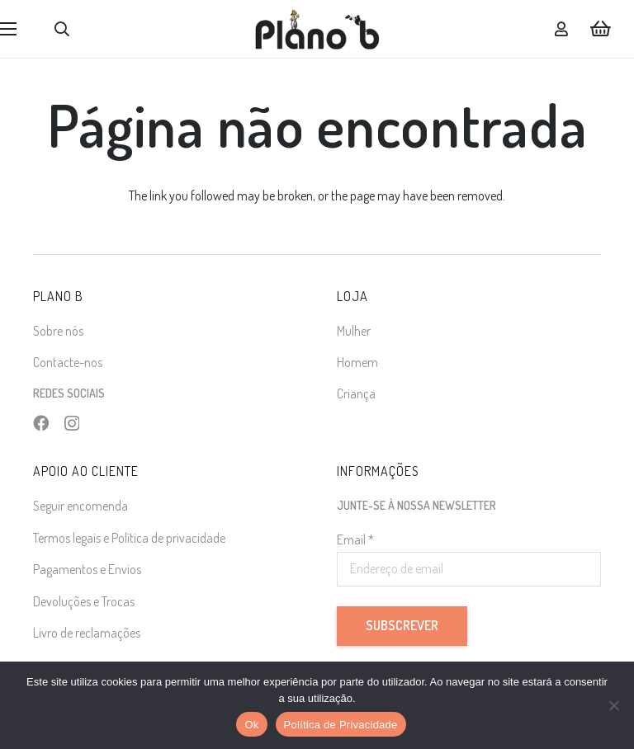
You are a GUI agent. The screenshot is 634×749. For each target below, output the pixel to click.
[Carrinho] (601, 29)
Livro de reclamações (86, 632)
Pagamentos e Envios (87, 569)
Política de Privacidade (341, 724)
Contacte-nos (67, 362)
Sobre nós (58, 331)
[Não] (613, 705)
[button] (61, 28)
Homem (357, 362)
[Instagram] (71, 423)
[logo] (317, 28)
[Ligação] (561, 29)
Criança (356, 393)
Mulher (354, 331)
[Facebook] (41, 423)
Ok (251, 724)
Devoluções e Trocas (84, 601)
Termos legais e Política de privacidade (129, 538)
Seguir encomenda (80, 505)
